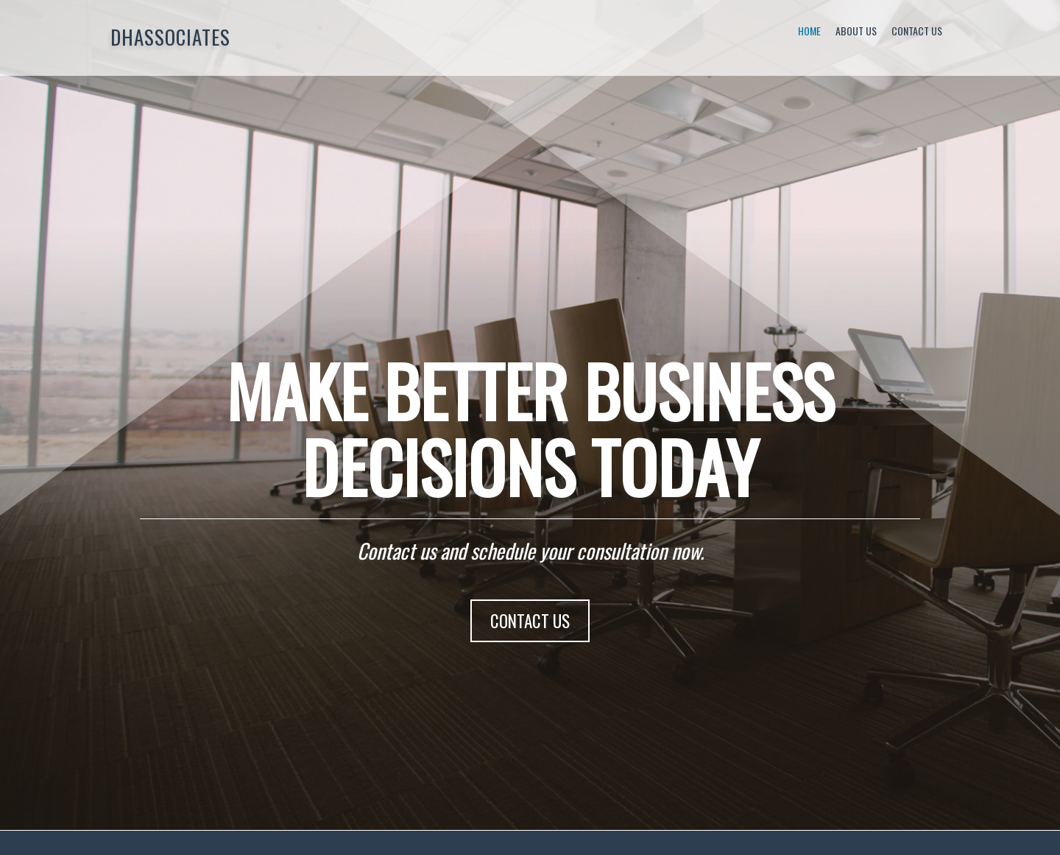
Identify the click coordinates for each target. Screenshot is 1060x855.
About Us (856, 30)
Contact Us (916, 30)
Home (809, 30)
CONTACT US (530, 620)
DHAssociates (170, 37)
